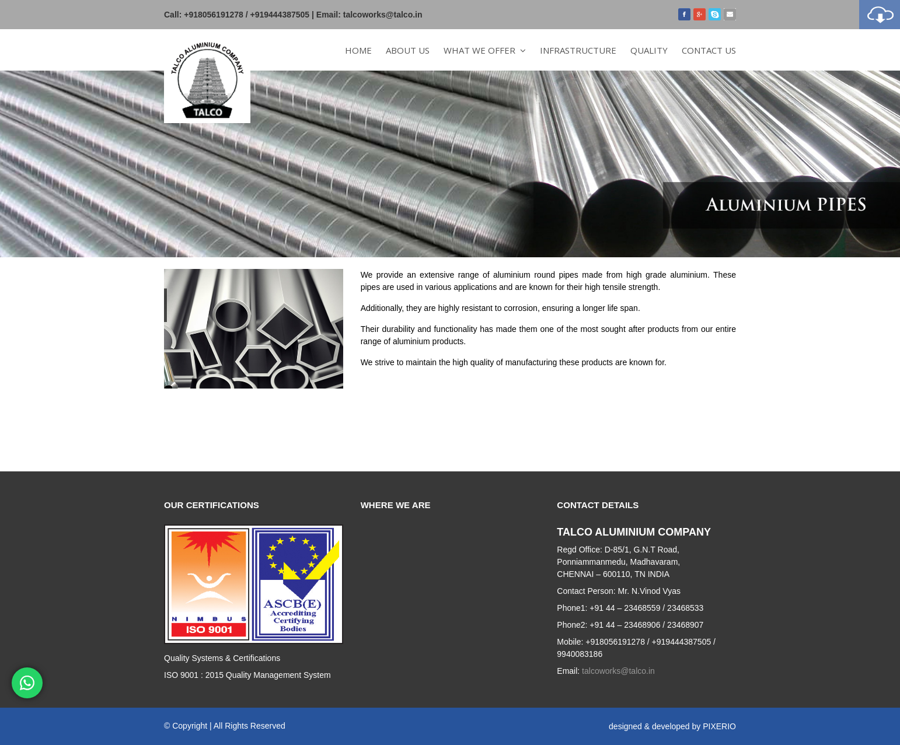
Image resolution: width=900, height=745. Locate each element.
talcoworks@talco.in (383, 14)
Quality (649, 50)
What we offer (485, 50)
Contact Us (709, 50)
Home (358, 50)
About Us (408, 50)
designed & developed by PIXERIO (672, 726)
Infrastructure (578, 50)
